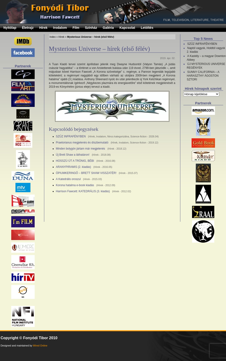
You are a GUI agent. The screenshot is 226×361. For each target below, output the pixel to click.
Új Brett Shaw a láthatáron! (72, 154)
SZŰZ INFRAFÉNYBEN (71, 136)
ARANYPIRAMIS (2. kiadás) (73, 167)
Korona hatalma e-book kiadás (75, 185)
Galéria (108, 28)
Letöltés (147, 28)
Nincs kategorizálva (118, 136)
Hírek (43, 28)
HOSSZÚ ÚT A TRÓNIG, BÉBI (75, 160)
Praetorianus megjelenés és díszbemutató (82, 142)
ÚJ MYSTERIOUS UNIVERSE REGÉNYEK (206, 65)
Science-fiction (138, 136)
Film (76, 28)
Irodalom (60, 28)
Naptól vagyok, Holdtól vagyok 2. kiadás (206, 49)
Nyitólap (10, 28)
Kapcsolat (127, 28)
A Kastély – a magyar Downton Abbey (206, 57)
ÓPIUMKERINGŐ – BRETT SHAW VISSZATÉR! (86, 173)
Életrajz (28, 28)
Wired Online (40, 345)
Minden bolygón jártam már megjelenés (80, 148)
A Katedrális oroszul (68, 179)
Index (53, 36)
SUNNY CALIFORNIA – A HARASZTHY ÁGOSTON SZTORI (203, 75)
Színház (91, 28)
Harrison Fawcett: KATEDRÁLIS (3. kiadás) (83, 191)
